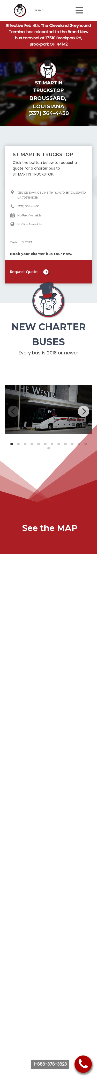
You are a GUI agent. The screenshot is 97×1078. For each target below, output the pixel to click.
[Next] (83, 411)
